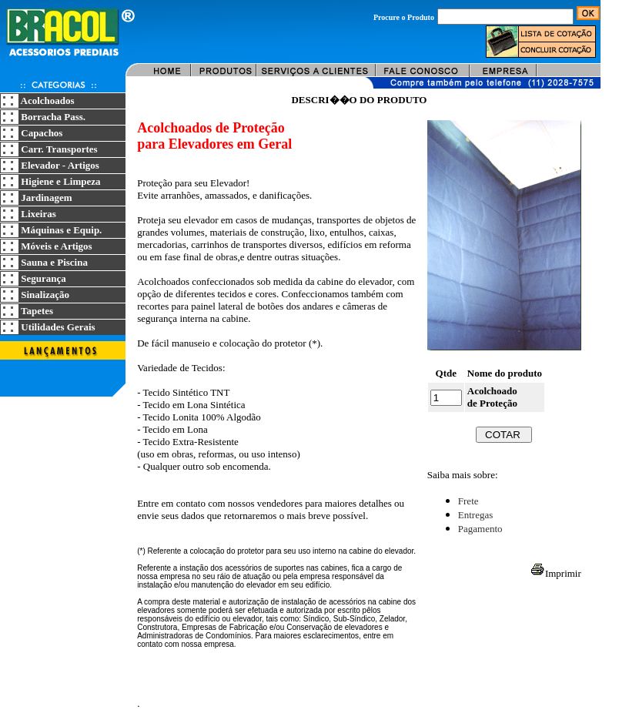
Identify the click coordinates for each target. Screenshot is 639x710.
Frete (468, 501)
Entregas (475, 515)
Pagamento (480, 528)
